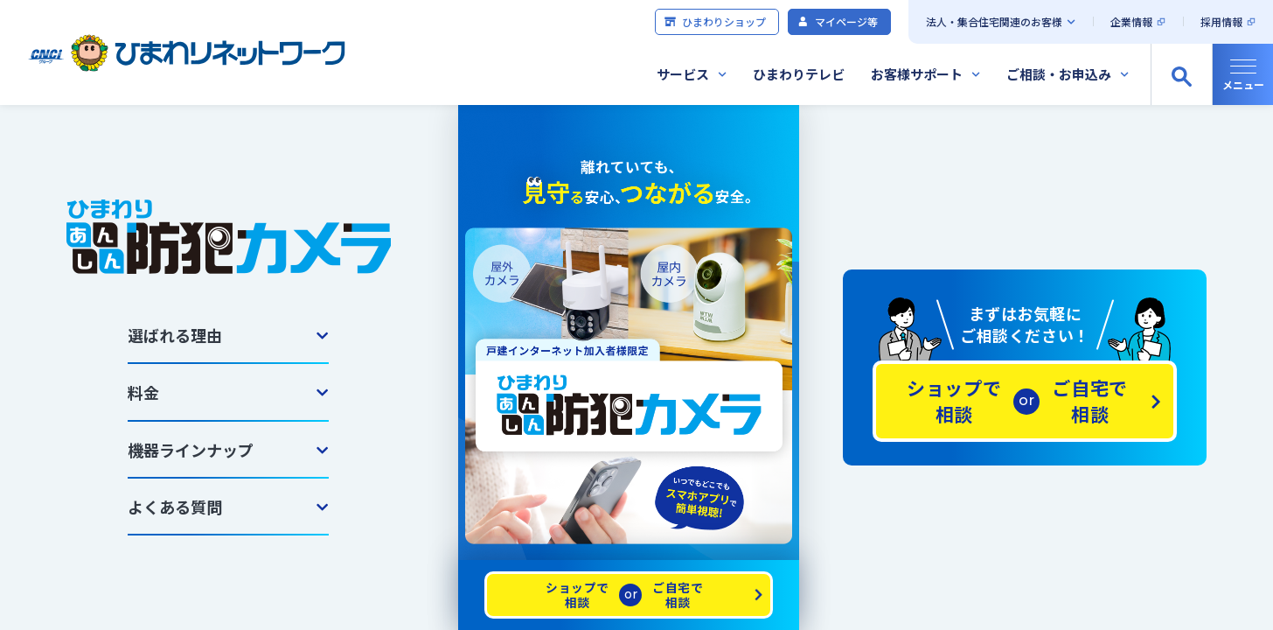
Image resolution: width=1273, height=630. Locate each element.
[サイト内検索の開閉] (1181, 74)
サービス (683, 74)
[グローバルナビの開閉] (1242, 74)
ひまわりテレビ (799, 74)
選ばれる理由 (175, 335)
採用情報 (1221, 21)
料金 (143, 392)
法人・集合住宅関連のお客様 (994, 21)
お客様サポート (917, 74)
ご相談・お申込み (1058, 74)
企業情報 (1131, 21)
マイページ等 (837, 21)
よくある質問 (175, 506)
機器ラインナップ (191, 449)
